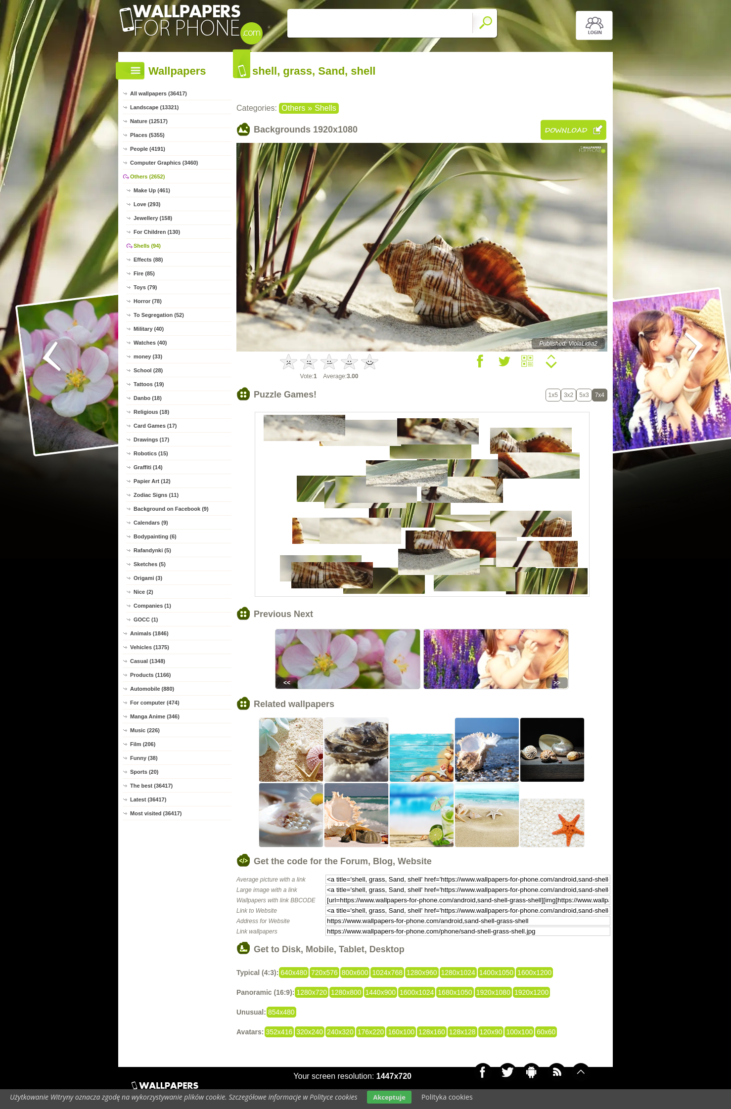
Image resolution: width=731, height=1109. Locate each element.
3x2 (568, 395)
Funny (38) (144, 758)
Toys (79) (145, 287)
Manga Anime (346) (155, 716)
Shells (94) (147, 246)
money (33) (148, 356)
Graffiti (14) (148, 467)
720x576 (324, 972)
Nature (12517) (149, 121)
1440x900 (381, 992)
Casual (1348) (147, 661)
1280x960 (422, 972)
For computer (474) (155, 703)
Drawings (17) (151, 440)
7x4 (599, 395)
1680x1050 (455, 992)
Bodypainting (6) (155, 536)
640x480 (293, 972)
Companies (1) (152, 606)
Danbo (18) (148, 398)
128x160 (431, 1032)
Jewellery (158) (153, 218)
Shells (325, 108)
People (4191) (147, 149)
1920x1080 (493, 992)
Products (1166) (150, 675)
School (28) (148, 370)
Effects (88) (148, 260)
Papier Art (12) (152, 481)
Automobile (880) (152, 689)
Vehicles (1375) (149, 647)
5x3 (584, 395)
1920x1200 (531, 992)
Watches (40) (150, 343)
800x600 (355, 972)
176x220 (371, 1032)
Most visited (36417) (156, 813)
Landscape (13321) (154, 107)
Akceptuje (389, 1097)
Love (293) (147, 204)
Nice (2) (143, 592)
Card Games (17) (155, 426)
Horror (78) (148, 301)
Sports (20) (144, 772)
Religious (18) (151, 412)
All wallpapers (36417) (158, 93)
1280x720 (311, 992)
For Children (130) (157, 232)
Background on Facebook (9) (171, 509)
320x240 (309, 1032)
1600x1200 (534, 972)
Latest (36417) (148, 799)
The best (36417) (151, 786)
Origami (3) (148, 578)
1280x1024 (458, 972)
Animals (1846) (149, 633)
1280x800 (346, 992)
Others (293, 108)
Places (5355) (147, 135)
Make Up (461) (152, 190)
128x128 (462, 1032)
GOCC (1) (146, 619)
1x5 (553, 395)
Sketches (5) (150, 564)
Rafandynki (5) (152, 550)
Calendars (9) (151, 523)
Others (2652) (147, 176)
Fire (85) (144, 273)
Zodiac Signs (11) (156, 495)
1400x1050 (496, 972)
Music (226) (145, 730)
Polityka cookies (447, 1097)
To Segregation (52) (159, 315)
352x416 (279, 1032)
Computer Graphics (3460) (164, 163)
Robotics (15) (151, 453)
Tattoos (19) (149, 384)
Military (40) (149, 329)
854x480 (281, 1012)
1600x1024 (417, 992)
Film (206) (142, 744)
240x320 (340, 1032)
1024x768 (387, 972)
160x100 (401, 1032)
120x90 (491, 1032)
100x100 (519, 1032)
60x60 (546, 1032)
